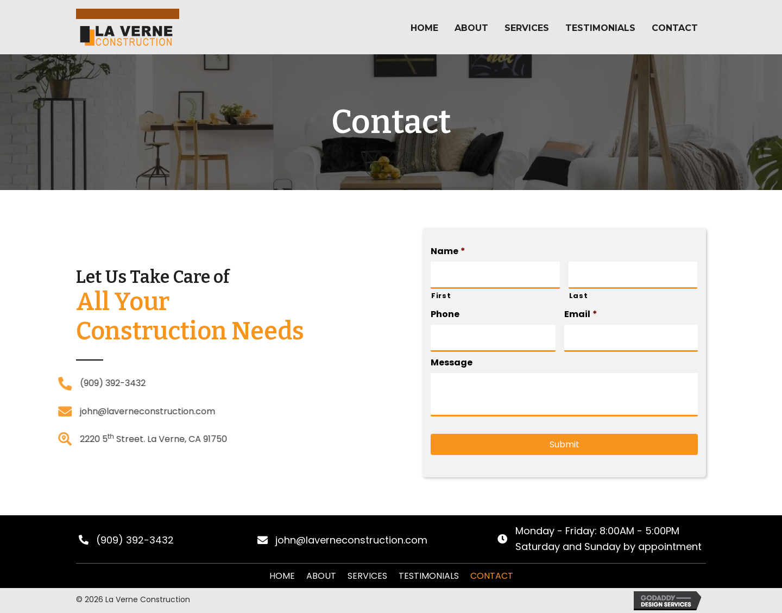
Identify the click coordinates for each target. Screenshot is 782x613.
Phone (445, 319)
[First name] (495, 279)
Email (580, 319)
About (321, 576)
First (441, 299)
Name (448, 255)
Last (578, 299)
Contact (491, 576)
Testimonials (429, 576)
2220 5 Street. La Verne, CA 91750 (92, 439)
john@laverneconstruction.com (86, 411)
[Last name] (633, 279)
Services (367, 576)
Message (451, 366)
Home (282, 576)
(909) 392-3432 (52, 383)
